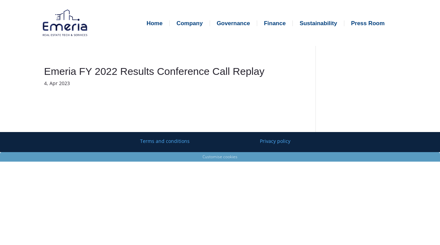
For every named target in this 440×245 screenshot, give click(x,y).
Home (154, 23)
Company (189, 23)
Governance (233, 23)
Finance (275, 23)
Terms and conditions (165, 141)
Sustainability (318, 23)
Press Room (368, 23)
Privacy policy (275, 141)
